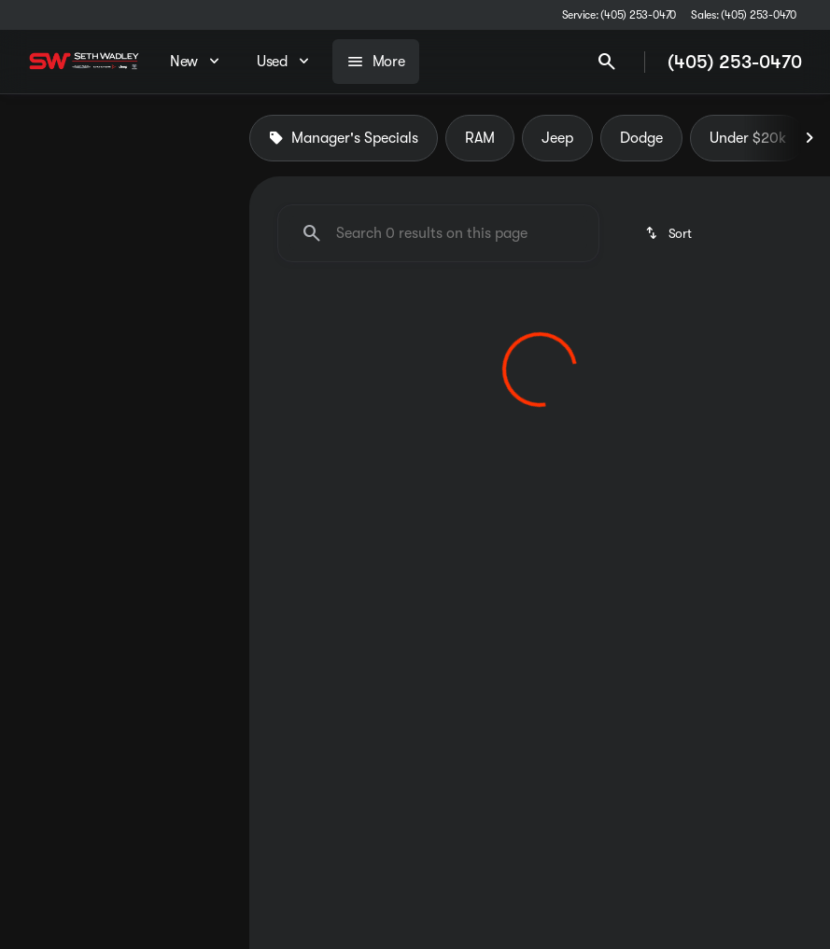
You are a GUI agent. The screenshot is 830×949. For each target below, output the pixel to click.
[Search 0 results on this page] (438, 234)
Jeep (557, 139)
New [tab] (49, 139)
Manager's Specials (343, 139)
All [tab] (125, 139)
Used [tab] (199, 139)
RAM (480, 139)
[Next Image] (809, 139)
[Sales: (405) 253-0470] (743, 15)
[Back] (189, 193)
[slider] (38, 349)
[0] (59, 445)
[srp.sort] (670, 234)
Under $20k (748, 139)
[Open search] (607, 62)
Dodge (641, 139)
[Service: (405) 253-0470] (619, 15)
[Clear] (174, 572)
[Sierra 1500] (121, 230)
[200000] (176, 445)
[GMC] (45, 230)
